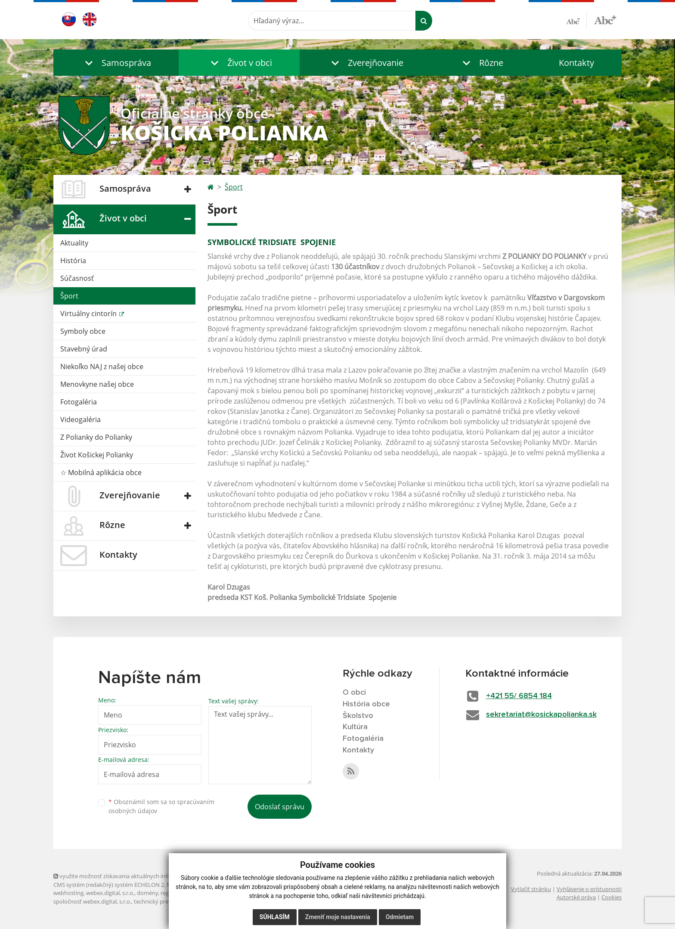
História (73, 260)
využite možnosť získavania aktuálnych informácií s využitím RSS (138, 876)
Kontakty (576, 62)
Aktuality (74, 243)
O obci (354, 692)
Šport (69, 296)
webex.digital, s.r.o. (110, 893)
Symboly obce (82, 331)
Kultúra (355, 727)
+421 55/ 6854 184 (519, 696)
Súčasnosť (77, 278)
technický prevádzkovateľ (166, 901)
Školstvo (358, 716)
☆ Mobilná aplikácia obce (101, 472)
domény (147, 893)
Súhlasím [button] (275, 916)
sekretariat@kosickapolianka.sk (541, 714)
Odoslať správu (279, 806)
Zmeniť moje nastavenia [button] (337, 916)
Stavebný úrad (83, 349)
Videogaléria (80, 419)
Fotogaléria (78, 402)
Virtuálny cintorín (89, 313)
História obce (366, 704)
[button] (116, 63)
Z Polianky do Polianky (96, 437)
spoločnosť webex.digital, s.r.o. (92, 901)
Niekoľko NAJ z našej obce (101, 366)
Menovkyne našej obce (97, 384)
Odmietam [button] (400, 916)
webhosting (68, 893)
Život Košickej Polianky (96, 455)
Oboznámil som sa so (161, 806)
